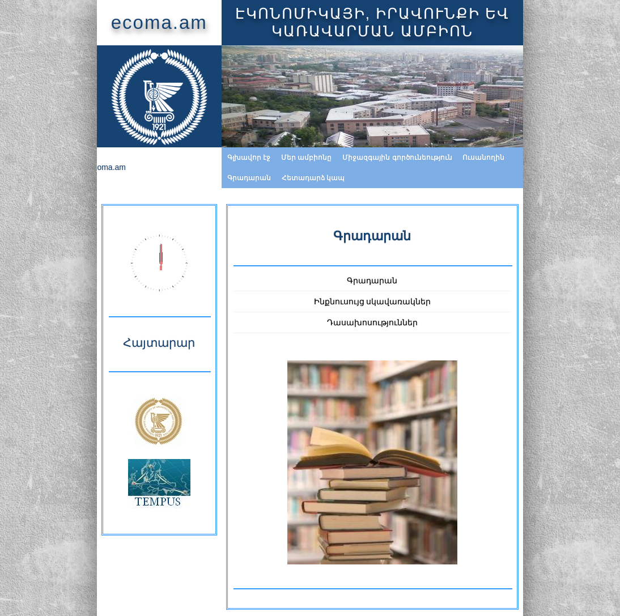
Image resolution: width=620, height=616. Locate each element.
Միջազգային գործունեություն (328, 158)
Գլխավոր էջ (180, 158)
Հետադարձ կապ (532, 158)
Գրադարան (468, 158)
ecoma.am (90, 22)
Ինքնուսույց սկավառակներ (372, 281)
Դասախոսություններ (372, 302)
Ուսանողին (415, 158)
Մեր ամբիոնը (238, 158)
